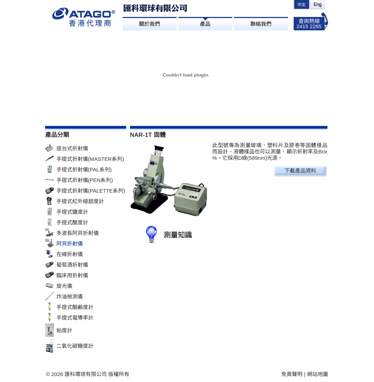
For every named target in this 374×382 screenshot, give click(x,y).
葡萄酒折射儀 (72, 265)
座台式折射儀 (72, 148)
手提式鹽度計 (72, 212)
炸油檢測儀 (69, 296)
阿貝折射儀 (69, 244)
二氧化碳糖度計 (74, 346)
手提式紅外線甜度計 (80, 201)
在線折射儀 (69, 254)
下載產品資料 (300, 171)
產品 (205, 24)
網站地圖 (317, 374)
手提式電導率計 (74, 318)
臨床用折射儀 (72, 275)
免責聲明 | (294, 374)
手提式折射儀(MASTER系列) (90, 159)
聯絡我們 (260, 24)
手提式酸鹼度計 (74, 307)
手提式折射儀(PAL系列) (84, 169)
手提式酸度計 (72, 222)
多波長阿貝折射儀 (77, 233)
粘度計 (64, 330)
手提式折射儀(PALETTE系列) (90, 191)
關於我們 (149, 24)
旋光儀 (64, 286)
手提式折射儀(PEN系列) (84, 180)
